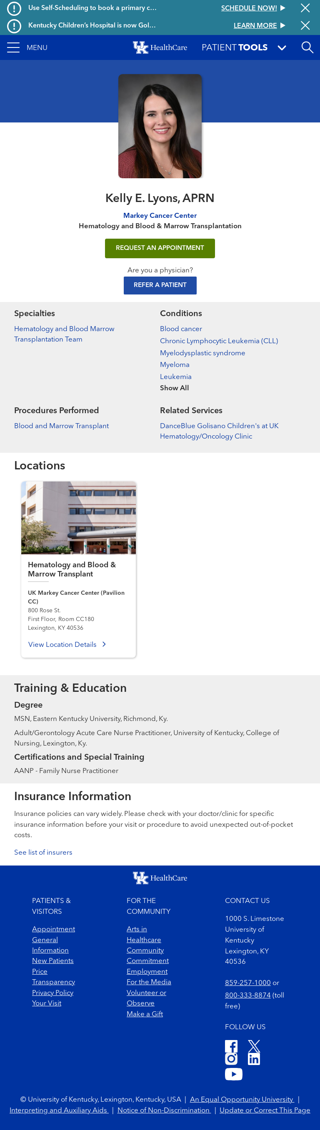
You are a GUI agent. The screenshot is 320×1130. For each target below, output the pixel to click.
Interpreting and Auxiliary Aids (59, 1110)
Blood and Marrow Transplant (61, 426)
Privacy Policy (52, 993)
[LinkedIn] (254, 1060)
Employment (147, 971)
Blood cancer (181, 329)
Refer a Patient (160, 285)
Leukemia (176, 377)
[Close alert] (305, 8)
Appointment (53, 929)
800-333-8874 (248, 995)
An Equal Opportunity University (242, 1099)
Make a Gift (145, 1014)
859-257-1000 (248, 983)
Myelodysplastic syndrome (202, 353)
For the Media (149, 982)
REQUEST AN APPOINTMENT (160, 248)
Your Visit (46, 1003)
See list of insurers (43, 852)
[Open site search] (307, 47)
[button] (27, 47)
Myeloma (175, 365)
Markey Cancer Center (160, 216)
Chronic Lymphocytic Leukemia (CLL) (219, 341)
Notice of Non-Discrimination (164, 1110)
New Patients (53, 961)
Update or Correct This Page (265, 1110)
